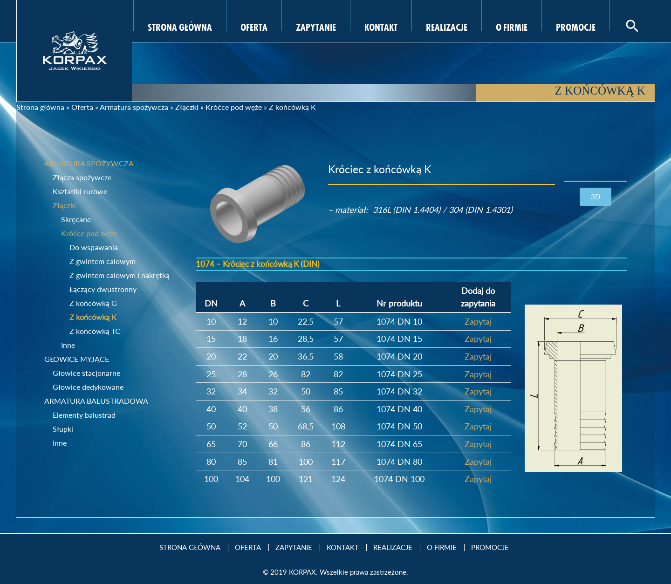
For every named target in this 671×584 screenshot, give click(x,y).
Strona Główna (180, 26)
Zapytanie (316, 26)
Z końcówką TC (94, 330)
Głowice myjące (76, 358)
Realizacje (446, 26)
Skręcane (76, 219)
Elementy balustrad (84, 414)
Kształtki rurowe (80, 191)
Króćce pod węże (233, 106)
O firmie (511, 26)
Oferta (253, 26)
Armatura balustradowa (96, 400)
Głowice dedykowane (88, 386)
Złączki (187, 106)
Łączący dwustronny (103, 289)
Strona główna (40, 106)
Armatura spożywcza (134, 106)
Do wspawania (93, 247)
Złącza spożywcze (82, 177)
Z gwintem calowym (102, 261)
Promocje (576, 26)
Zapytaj (478, 321)
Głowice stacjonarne (86, 372)
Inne (68, 344)
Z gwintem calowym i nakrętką (119, 275)
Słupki (63, 428)
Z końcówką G (93, 303)
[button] (595, 197)
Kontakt (380, 26)
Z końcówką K (92, 316)
